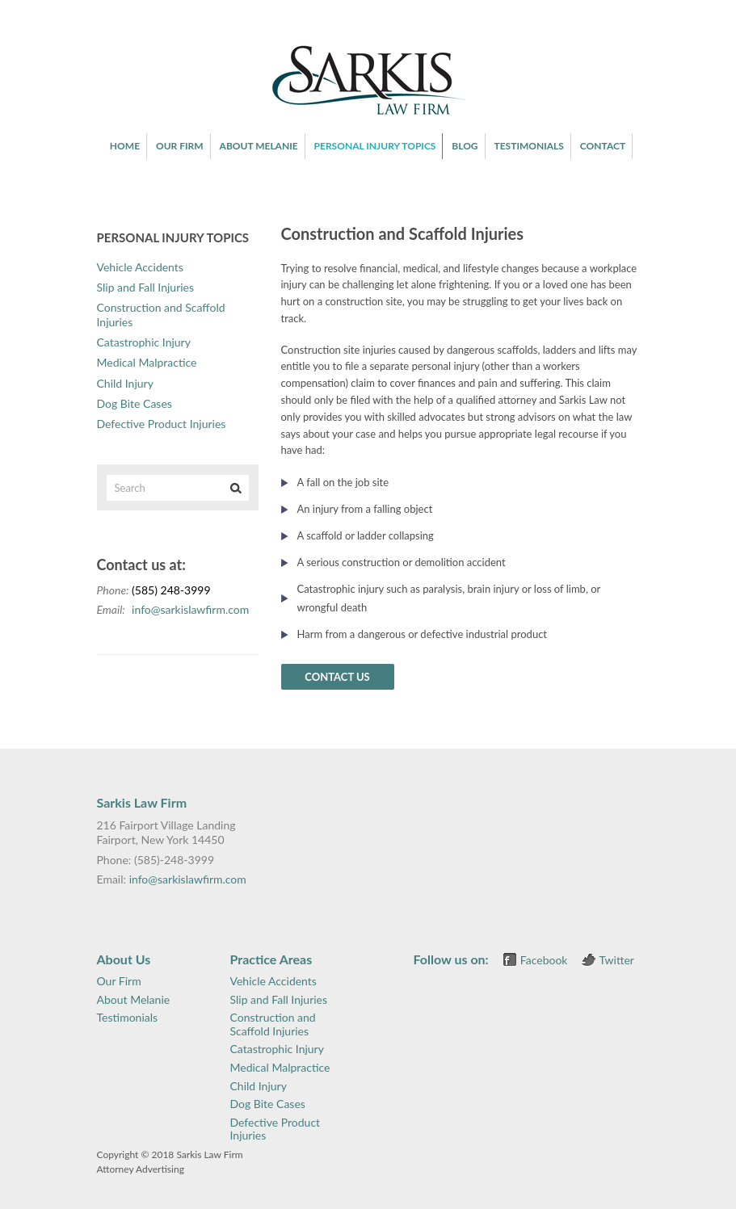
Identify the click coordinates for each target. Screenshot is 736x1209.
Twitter (616, 960)
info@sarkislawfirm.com (190, 609)
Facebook (544, 960)
